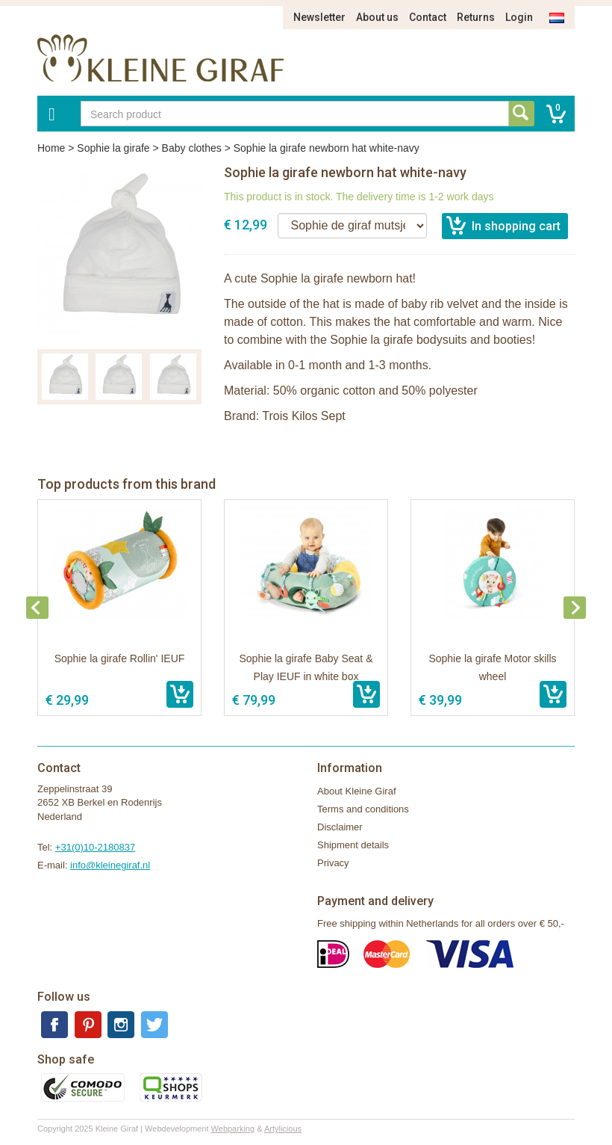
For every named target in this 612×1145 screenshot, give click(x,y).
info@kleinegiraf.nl (110, 865)
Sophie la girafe (113, 148)
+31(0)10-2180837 (95, 847)
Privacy (333, 862)
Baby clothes (192, 148)
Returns (476, 17)
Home (51, 148)
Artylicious (283, 1128)
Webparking (233, 1128)
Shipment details (353, 845)
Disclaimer (340, 827)
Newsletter (319, 17)
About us (377, 17)
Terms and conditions (363, 809)
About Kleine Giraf (356, 791)
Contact (427, 17)
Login (519, 17)
